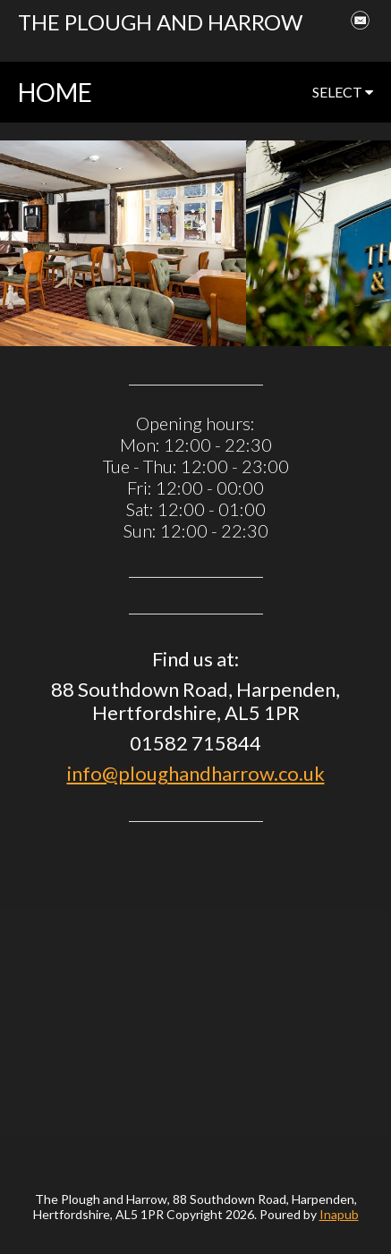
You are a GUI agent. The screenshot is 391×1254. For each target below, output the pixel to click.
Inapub (339, 1214)
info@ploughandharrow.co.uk (196, 773)
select (342, 91)
